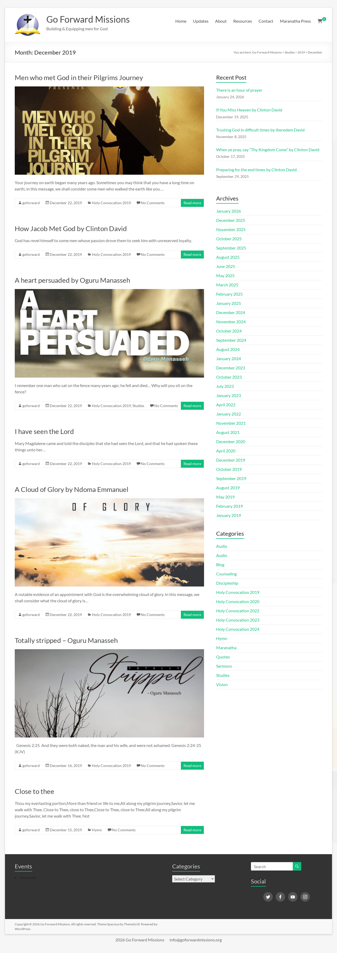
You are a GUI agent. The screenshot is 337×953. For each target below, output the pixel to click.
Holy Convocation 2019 (111, 203)
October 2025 (229, 238)
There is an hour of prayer (239, 89)
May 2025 (225, 275)
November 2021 (231, 423)
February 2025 (229, 293)
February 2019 (229, 506)
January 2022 (228, 413)
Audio (221, 546)
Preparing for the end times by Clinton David (256, 169)
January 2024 (228, 358)
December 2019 (230, 459)
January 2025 (228, 303)
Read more (192, 203)
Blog (220, 564)
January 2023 (228, 395)
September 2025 (231, 247)
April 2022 (225, 404)
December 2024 (230, 312)
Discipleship (227, 582)
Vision (222, 684)
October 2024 (229, 330)
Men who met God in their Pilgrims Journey (79, 77)
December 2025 (230, 220)
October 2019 (229, 469)
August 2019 (228, 487)
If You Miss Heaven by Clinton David (249, 109)
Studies (138, 405)
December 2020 (230, 441)
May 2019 (225, 496)
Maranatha (226, 647)
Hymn (97, 830)
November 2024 (231, 321)
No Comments (153, 203)
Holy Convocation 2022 (237, 610)
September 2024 (231, 340)
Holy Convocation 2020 (237, 601)
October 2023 (229, 376)
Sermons (224, 665)
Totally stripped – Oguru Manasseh (66, 640)
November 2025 (231, 229)
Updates (201, 20)
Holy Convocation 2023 (237, 619)
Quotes (223, 656)
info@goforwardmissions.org (196, 939)
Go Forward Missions (90, 19)
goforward (31, 203)
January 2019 (228, 515)
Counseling (226, 573)
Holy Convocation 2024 (237, 629)
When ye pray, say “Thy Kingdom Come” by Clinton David (267, 149)
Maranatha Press (295, 20)
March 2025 (227, 284)
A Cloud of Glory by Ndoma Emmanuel (71, 489)
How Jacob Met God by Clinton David (71, 228)
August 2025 (228, 257)
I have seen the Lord (44, 431)
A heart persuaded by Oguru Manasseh (72, 280)
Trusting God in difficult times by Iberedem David (260, 129)
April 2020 (225, 450)
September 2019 (231, 478)
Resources (242, 20)
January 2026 (228, 210)
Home (180, 20)
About (221, 20)
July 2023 (225, 386)
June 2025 (225, 266)
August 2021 (228, 432)
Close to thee (34, 791)
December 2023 (230, 367)
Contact (266, 20)
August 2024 (228, 349)
